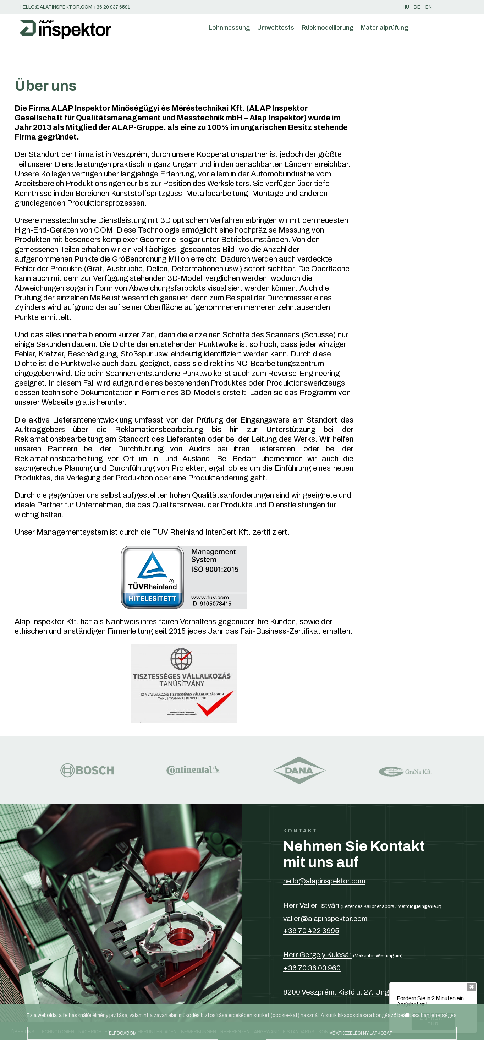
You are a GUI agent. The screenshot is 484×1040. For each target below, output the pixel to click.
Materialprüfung (384, 27)
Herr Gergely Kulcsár (317, 955)
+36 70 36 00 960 (312, 968)
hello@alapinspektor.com (324, 881)
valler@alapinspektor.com (325, 918)
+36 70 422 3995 (311, 931)
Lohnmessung (229, 27)
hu (406, 7)
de (417, 7)
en (428, 7)
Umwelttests (275, 27)
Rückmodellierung (327, 27)
